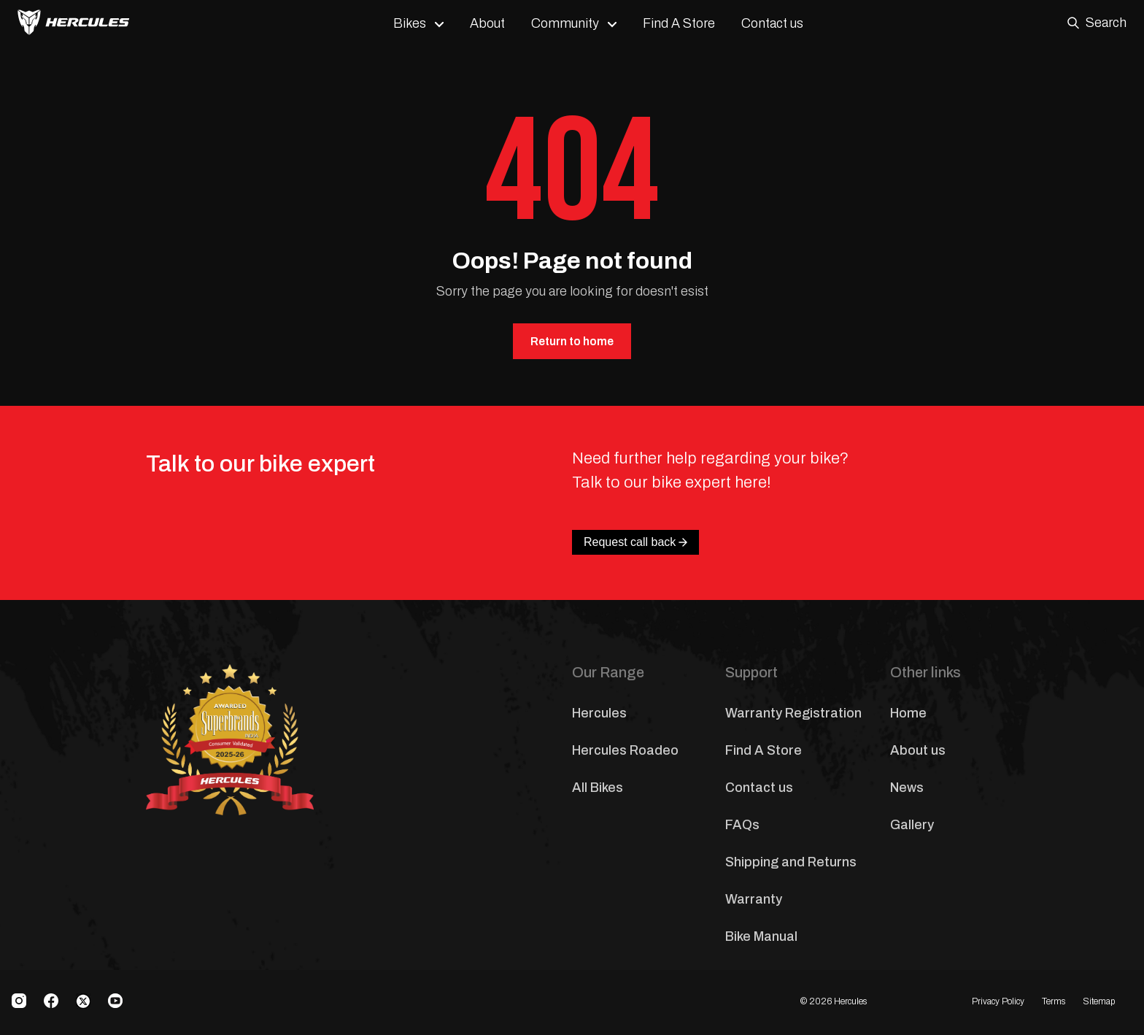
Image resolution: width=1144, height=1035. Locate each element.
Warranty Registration (793, 713)
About (487, 23)
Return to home (572, 341)
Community (565, 23)
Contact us (772, 23)
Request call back (635, 542)
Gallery (912, 824)
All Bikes (597, 787)
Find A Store (679, 23)
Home (908, 713)
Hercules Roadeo (625, 750)
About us (918, 750)
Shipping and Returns (791, 862)
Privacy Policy (998, 1001)
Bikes (409, 23)
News (907, 787)
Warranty (753, 899)
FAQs (742, 824)
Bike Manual (761, 936)
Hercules (599, 713)
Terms (1053, 1001)
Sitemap (1099, 1001)
